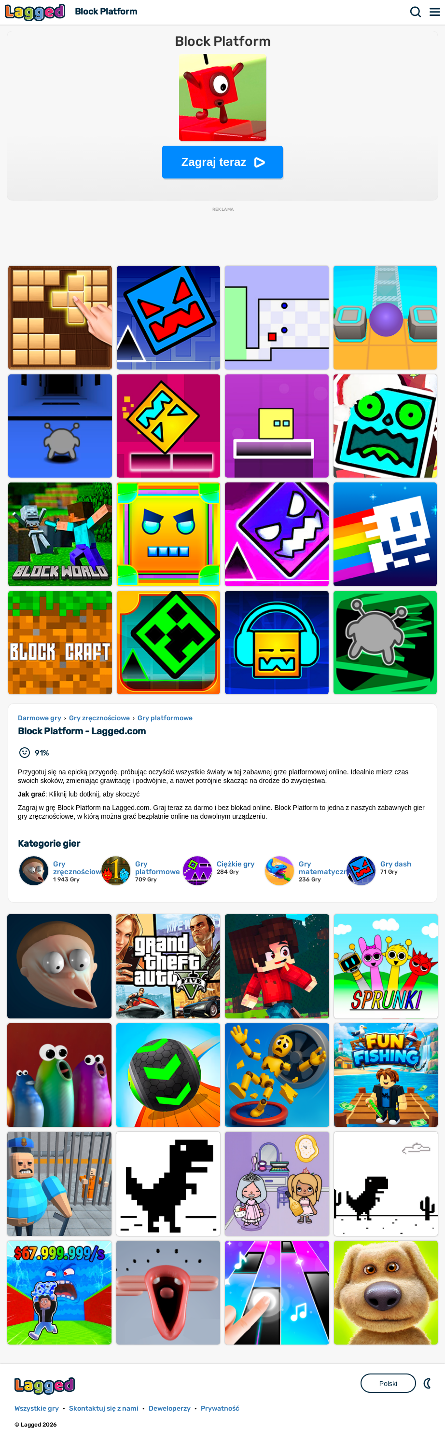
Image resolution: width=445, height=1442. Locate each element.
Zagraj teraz (214, 161)
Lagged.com (45, 1385)
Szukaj (416, 12)
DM (428, 1383)
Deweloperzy (170, 1408)
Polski (388, 1383)
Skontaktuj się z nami (104, 1408)
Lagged (36, 12)
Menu (435, 12)
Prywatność (220, 1408)
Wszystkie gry (36, 1408)
